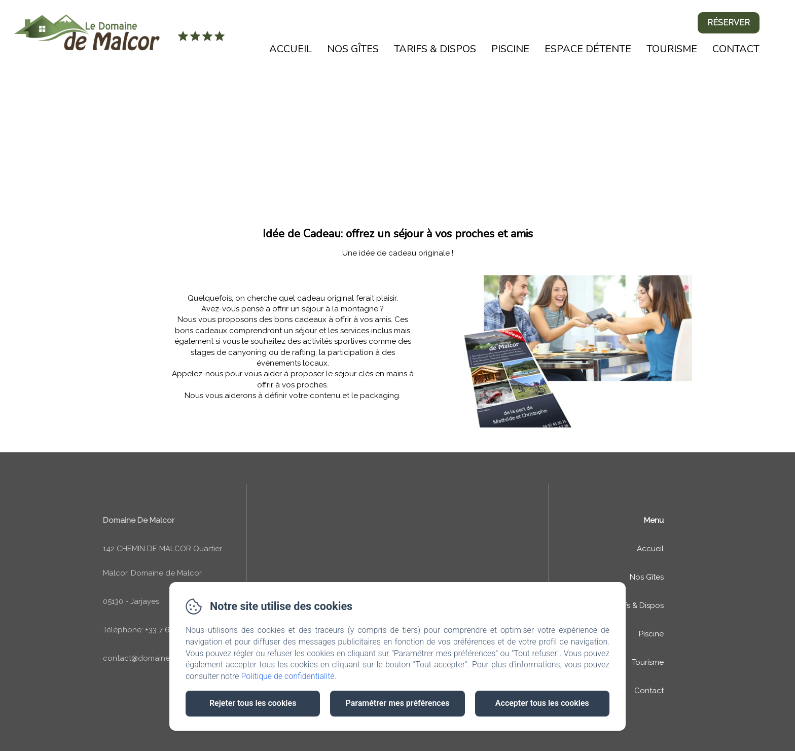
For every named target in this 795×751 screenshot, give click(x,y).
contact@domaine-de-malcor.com (165, 658)
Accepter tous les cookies (542, 703)
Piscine (510, 49)
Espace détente (588, 49)
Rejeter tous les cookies (252, 703)
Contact (736, 49)
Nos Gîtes (353, 49)
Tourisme (671, 49)
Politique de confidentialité (288, 676)
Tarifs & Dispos (435, 49)
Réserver (728, 22)
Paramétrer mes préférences (397, 703)
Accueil (290, 49)
